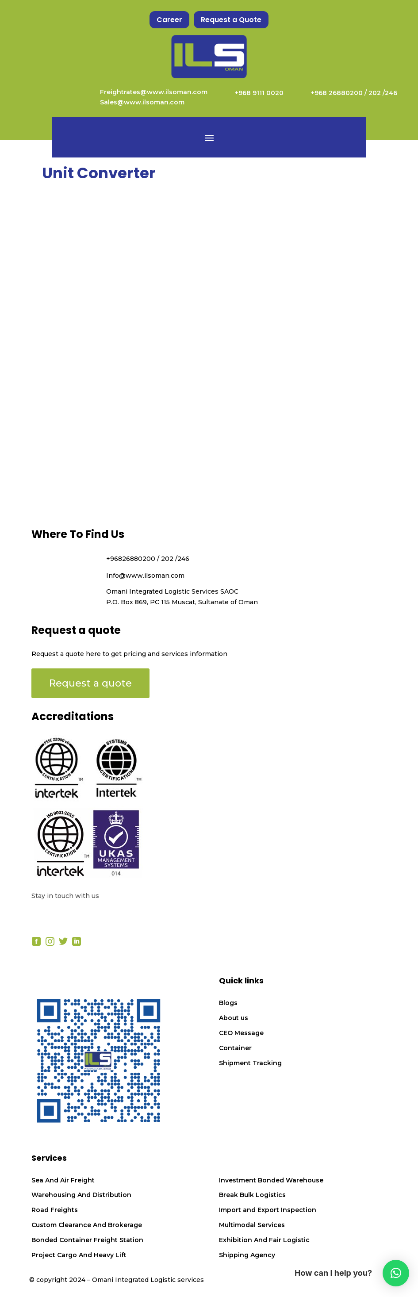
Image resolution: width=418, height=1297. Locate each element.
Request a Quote (231, 20)
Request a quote (90, 683)
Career (169, 20)
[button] (396, 1273)
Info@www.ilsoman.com (145, 575)
